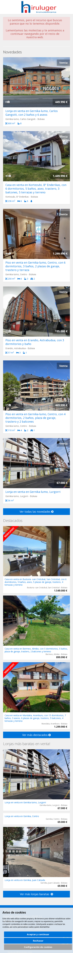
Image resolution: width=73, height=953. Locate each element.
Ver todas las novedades (37, 511)
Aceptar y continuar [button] (38, 934)
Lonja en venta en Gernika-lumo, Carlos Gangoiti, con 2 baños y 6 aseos (31, 112)
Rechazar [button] (38, 940)
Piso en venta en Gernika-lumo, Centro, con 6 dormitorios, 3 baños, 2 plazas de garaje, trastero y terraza (35, 266)
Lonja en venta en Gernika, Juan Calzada (25, 880)
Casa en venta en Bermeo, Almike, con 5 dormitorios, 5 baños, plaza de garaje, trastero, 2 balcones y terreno (36, 650)
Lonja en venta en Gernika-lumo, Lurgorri (32, 492)
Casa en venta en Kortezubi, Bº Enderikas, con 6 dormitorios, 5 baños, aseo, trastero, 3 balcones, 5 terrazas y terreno (35, 188)
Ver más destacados (36, 735)
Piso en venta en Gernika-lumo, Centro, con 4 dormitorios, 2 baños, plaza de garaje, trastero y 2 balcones (35, 417)
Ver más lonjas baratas (36, 894)
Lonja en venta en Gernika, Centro (22, 816)
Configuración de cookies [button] (38, 947)
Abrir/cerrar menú (6, 6)
